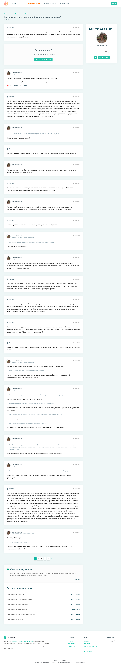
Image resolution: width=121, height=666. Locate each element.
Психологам (71, 643)
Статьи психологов (89, 649)
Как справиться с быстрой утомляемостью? (21, 614)
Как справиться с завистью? (16, 594)
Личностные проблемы (22, 14)
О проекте (71, 641)
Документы (71, 646)
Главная (86, 641)
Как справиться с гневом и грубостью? (19, 599)
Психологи (87, 643)
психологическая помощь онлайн (22, 641)
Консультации (8, 14)
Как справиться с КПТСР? (15, 619)
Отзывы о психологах (90, 646)
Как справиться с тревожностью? (18, 609)
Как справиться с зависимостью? (17, 604)
